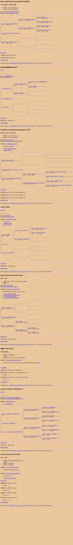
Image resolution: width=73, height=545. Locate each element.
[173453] (15, 7)
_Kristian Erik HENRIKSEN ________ (51, 438)
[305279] (3, 227)
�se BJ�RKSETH (10, 432)
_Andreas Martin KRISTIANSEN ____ (32, 441)
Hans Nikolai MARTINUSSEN (9, 344)
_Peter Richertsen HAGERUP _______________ (33, 189)
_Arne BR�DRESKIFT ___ (7, 95)
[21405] (2, 422)
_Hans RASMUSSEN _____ (33, 357)
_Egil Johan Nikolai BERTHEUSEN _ (32, 462)
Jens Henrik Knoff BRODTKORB (11, 11)
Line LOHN (7, 239)
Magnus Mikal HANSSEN (10, 318)
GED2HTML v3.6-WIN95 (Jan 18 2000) (19, 69)
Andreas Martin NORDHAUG (9, 457)
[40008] (11, 502)
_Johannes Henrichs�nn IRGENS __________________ (59, 197)
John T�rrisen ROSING (11, 155)
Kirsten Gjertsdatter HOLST (12, 504)
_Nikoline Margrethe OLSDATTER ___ (51, 453)
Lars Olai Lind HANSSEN (10, 321)
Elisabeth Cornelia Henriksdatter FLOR (12, 184)
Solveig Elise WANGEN (9, 234)
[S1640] (7, 61)
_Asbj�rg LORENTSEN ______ (20, 100)
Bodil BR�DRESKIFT (7, 107)
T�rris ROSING (8, 162)
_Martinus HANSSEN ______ (7, 333)
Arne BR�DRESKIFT (8, 82)
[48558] (5, 387)
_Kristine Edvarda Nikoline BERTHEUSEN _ (12, 467)
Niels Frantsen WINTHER (10, 515)
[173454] (15, 9)
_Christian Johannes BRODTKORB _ (27, 20)
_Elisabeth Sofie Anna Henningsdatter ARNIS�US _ (59, 202)
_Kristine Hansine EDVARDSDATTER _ (51, 465)
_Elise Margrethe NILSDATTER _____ (51, 475)
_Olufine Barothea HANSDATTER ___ (32, 451)
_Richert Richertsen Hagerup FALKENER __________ (59, 187)
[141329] (15, 149)
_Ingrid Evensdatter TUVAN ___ (39, 251)
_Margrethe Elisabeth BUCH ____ (44, 32)
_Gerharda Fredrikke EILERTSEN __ (32, 473)
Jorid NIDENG (6, 83)
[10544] (25, 305)
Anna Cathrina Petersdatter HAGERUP (12, 152)
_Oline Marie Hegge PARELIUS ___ (27, 30)
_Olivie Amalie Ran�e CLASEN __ (9, 46)
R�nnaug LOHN (8, 241)
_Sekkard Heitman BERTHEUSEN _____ (51, 460)
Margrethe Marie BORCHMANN (14, 391)
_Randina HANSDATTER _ (21, 360)
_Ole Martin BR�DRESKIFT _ (20, 90)
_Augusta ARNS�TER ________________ (37, 93)
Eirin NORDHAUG (8, 434)
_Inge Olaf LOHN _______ (7, 253)
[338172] (17, 507)
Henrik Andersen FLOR (8, 151)
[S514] (6, 210)
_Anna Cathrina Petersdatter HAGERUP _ (11, 195)
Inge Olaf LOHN (7, 233)
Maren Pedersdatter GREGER (13, 511)
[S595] (6, 401)
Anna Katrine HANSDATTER (13, 313)
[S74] (5, 369)
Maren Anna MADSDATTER (10, 311)
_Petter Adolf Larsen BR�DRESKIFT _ (37, 88)
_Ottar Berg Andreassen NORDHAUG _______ (12, 446)
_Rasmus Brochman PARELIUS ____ (44, 27)
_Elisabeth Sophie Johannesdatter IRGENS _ (33, 200)
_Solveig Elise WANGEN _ (7, 275)
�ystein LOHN (7, 242)
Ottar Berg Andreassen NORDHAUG (11, 428)
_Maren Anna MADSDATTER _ (7, 355)
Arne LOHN (5, 265)
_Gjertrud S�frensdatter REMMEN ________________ (59, 192)
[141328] (16, 147)
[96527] (2, 76)
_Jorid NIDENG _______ (7, 117)
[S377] (6, 520)
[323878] (37, 393)
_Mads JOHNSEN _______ (21, 350)
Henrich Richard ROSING (10, 160)
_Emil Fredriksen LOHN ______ (22, 248)
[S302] (6, 403)
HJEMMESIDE (4, 66)
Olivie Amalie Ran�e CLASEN (10, 13)
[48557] (23, 388)
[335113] (12, 158)
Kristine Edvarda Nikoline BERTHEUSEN (13, 429)
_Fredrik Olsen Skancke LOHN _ (39, 246)
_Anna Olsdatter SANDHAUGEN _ (22, 259)
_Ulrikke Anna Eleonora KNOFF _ (44, 22)
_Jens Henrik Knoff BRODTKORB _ (9, 25)
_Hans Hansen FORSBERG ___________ (51, 448)
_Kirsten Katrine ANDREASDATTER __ (51, 443)
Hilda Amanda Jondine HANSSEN (12, 319)
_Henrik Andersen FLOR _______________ (11, 173)
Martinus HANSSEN (8, 309)
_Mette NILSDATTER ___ (33, 362)
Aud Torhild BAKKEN (11, 237)
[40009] (5, 499)
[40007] (12, 500)
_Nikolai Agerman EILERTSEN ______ (51, 470)
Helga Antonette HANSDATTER (11, 322)
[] (3, 61)
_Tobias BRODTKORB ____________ (44, 17)
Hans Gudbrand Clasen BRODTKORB (11, 36)
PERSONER (3, 59)
